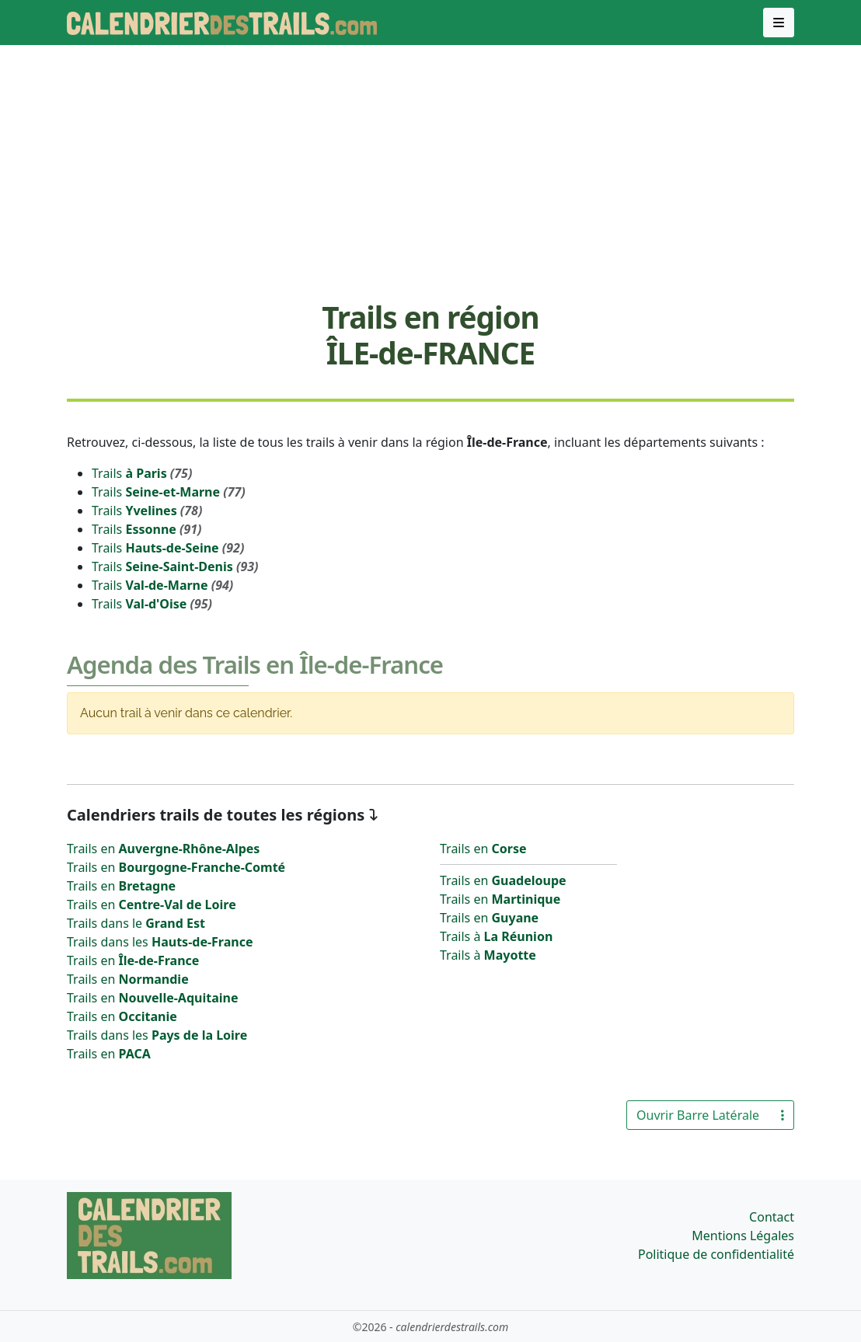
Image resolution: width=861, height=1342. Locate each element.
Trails (142, 473)
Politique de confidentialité (716, 1254)
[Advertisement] (430, 172)
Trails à (496, 936)
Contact (771, 1216)
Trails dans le (136, 923)
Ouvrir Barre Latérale (710, 1115)
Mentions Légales (743, 1235)
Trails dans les (160, 941)
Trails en (163, 848)
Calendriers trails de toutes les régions (215, 814)
